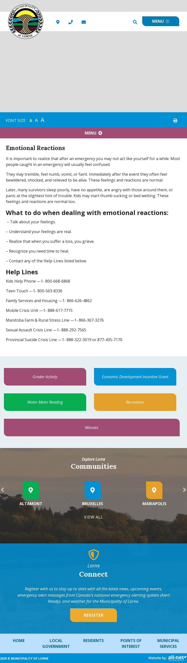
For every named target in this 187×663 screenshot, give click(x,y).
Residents (93, 640)
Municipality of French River (25, 22)
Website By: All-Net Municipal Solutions (167, 658)
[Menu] (160, 21)
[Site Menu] (93, 132)
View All (93, 517)
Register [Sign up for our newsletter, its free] (93, 615)
